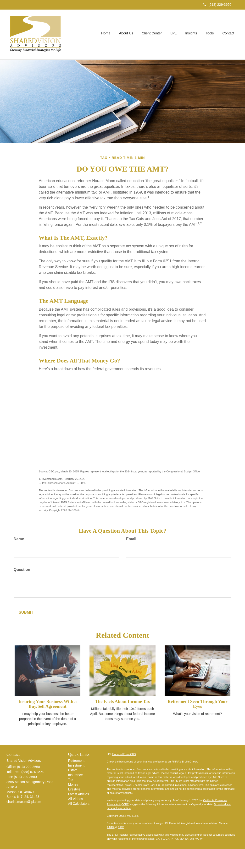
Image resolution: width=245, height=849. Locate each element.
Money (73, 784)
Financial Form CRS (124, 754)
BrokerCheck (189, 761)
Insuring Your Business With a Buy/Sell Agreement (47, 704)
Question (22, 570)
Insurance (75, 775)
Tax (70, 780)
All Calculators (78, 804)
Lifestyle (74, 789)
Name (19, 539)
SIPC (121, 827)
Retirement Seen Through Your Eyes (197, 704)
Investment (76, 765)
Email (131, 539)
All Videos (75, 799)
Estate (73, 770)
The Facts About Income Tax (122, 701)
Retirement (76, 760)
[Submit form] (26, 612)
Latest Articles (78, 794)
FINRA (110, 827)
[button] (126, 34)
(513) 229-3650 (217, 4)
